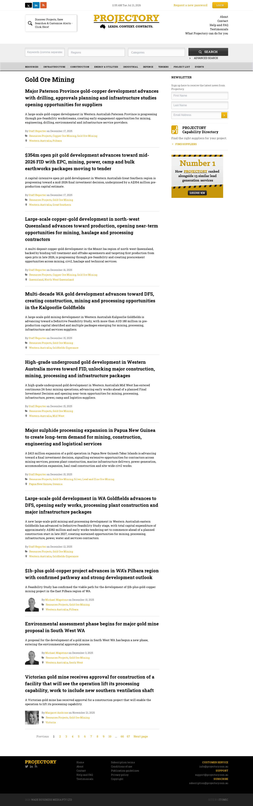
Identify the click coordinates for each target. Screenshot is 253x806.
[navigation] (126, 67)
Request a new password (190, 5)
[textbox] (97, 52)
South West (76, 662)
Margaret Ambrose (56, 712)
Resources (31, 66)
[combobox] (96, 52)
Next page (141, 736)
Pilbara (57, 140)
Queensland (36, 279)
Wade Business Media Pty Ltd (51, 799)
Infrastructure (54, 66)
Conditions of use (121, 766)
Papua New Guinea (40, 484)
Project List (182, 66)
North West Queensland (59, 279)
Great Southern (61, 204)
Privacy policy (119, 774)
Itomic (223, 799)
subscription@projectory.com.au (208, 783)
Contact (222, 21)
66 (122, 736)
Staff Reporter (37, 131)
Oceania (57, 484)
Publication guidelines (125, 770)
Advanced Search (203, 58)
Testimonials (219, 29)
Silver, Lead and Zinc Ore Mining (94, 479)
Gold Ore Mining (87, 136)
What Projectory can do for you (206, 33)
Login (220, 5)
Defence (148, 66)
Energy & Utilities (106, 66)
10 (109, 736)
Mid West (58, 416)
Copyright (117, 779)
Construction (79, 66)
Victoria (51, 722)
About (224, 17)
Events (199, 66)
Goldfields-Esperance (65, 347)
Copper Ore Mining (64, 136)
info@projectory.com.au (213, 766)
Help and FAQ (219, 25)
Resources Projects (40, 136)
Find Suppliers (184, 144)
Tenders (163, 66)
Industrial (130, 66)
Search (208, 52)
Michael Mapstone (56, 599)
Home (80, 762)
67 (128, 736)
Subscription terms (123, 762)
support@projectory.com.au (211, 774)
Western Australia (40, 140)
